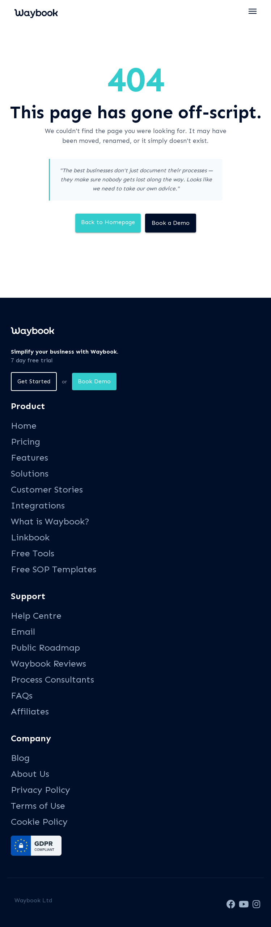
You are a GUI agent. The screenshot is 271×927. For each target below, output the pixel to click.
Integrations (38, 505)
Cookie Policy (39, 821)
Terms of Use (38, 805)
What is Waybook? (50, 521)
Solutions (29, 473)
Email (23, 631)
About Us (30, 774)
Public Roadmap (45, 647)
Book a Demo (171, 222)
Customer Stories (47, 489)
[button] (253, 11)
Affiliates (30, 711)
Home (24, 425)
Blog (20, 758)
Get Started (33, 381)
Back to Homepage (108, 222)
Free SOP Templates (53, 569)
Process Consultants (52, 679)
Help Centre (36, 615)
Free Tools (32, 553)
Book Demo (94, 381)
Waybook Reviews (48, 663)
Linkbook (30, 537)
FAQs (22, 695)
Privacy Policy (40, 789)
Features (29, 457)
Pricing (25, 441)
